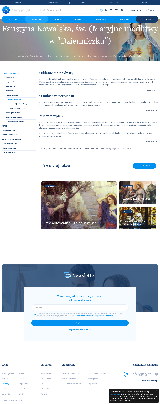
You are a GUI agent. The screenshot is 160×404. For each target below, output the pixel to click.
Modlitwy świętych (81, 56)
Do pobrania (113, 2)
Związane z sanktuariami (15, 122)
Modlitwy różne (9, 153)
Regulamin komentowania (98, 374)
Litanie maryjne (8, 130)
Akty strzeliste (11, 82)
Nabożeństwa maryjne (12, 139)
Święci (58, 19)
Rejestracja (135, 10)
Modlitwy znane (11, 77)
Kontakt (145, 2)
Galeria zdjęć (52, 2)
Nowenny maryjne (9, 144)
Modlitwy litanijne (12, 95)
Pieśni (4, 389)
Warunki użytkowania (70, 379)
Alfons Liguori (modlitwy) (18, 104)
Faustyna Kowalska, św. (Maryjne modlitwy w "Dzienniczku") (117, 56)
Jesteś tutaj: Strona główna (30, 56)
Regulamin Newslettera (71, 384)
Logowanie (150, 10)
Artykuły (13, 19)
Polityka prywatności (70, 374)
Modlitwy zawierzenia (14, 113)
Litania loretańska (10, 135)
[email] (80, 307)
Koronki (5, 126)
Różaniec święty (9, 148)
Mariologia (6, 394)
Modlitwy (36, 19)
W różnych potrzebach (14, 117)
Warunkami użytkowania (85, 316)
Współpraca (93, 379)
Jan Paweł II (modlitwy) (17, 108)
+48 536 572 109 (144, 374)
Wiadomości (18, 2)
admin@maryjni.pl (149, 381)
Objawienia (101, 19)
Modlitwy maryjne (63, 56)
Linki (83, 2)
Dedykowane (10, 86)
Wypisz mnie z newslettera (80, 330)
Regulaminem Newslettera (104, 316)
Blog (147, 19)
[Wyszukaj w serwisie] (68, 10)
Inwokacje (9, 91)
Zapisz (78, 323)
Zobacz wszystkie (143, 166)
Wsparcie (124, 19)
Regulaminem (115, 395)
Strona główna (8, 374)
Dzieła (78, 19)
